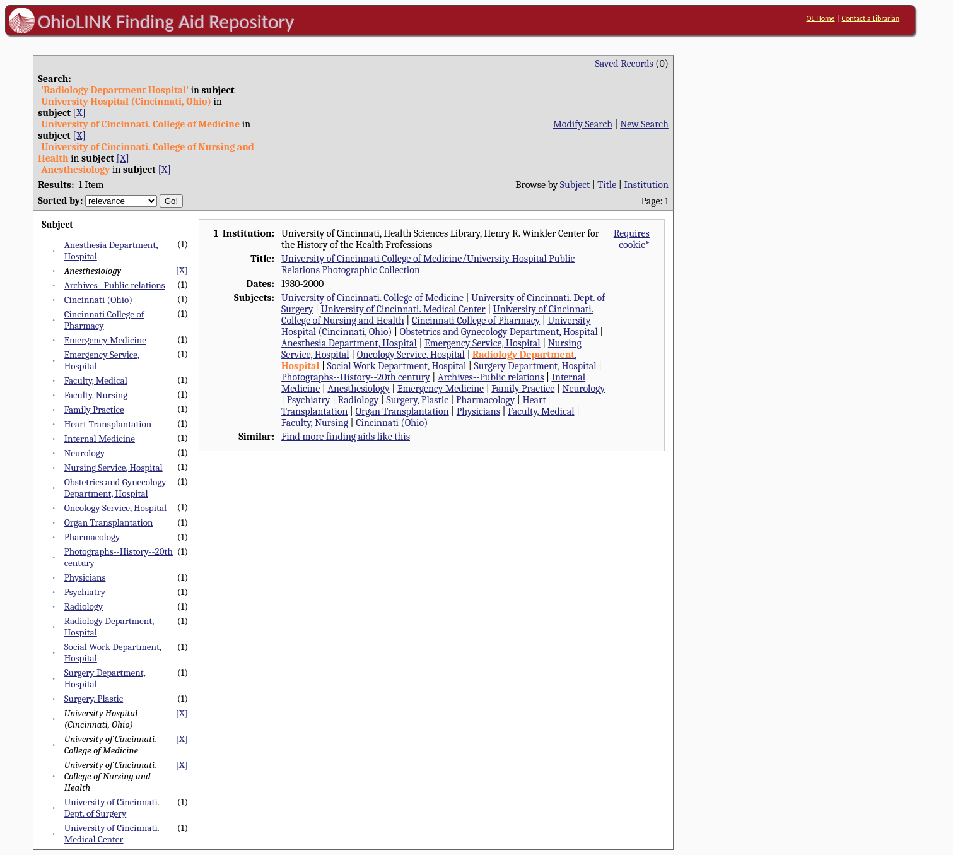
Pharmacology (92, 537)
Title (606, 185)
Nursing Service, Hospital (113, 467)
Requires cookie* (632, 239)
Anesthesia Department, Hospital (349, 343)
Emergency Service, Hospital (482, 343)
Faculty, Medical (95, 380)
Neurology (84, 453)
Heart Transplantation (108, 424)
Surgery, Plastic (94, 698)
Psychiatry (84, 592)
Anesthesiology (358, 388)
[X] (79, 113)
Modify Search (582, 124)
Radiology (83, 606)
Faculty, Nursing (96, 395)
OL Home (820, 18)
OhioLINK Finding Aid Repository (166, 21)
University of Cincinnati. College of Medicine (372, 298)
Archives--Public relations (114, 285)
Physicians (85, 577)
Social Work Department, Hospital (397, 366)
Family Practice (94, 409)
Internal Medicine (99, 438)
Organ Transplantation (108, 522)
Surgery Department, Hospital (535, 366)
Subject (575, 185)
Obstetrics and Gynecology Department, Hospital (115, 487)
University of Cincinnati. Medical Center (112, 833)
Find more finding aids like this (345, 436)
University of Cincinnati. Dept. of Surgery (112, 807)
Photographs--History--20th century (355, 377)
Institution (646, 185)
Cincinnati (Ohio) (98, 299)
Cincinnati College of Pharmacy (476, 320)
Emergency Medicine (105, 340)
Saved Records (624, 63)
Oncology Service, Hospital (115, 508)
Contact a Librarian (871, 18)
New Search (644, 124)
